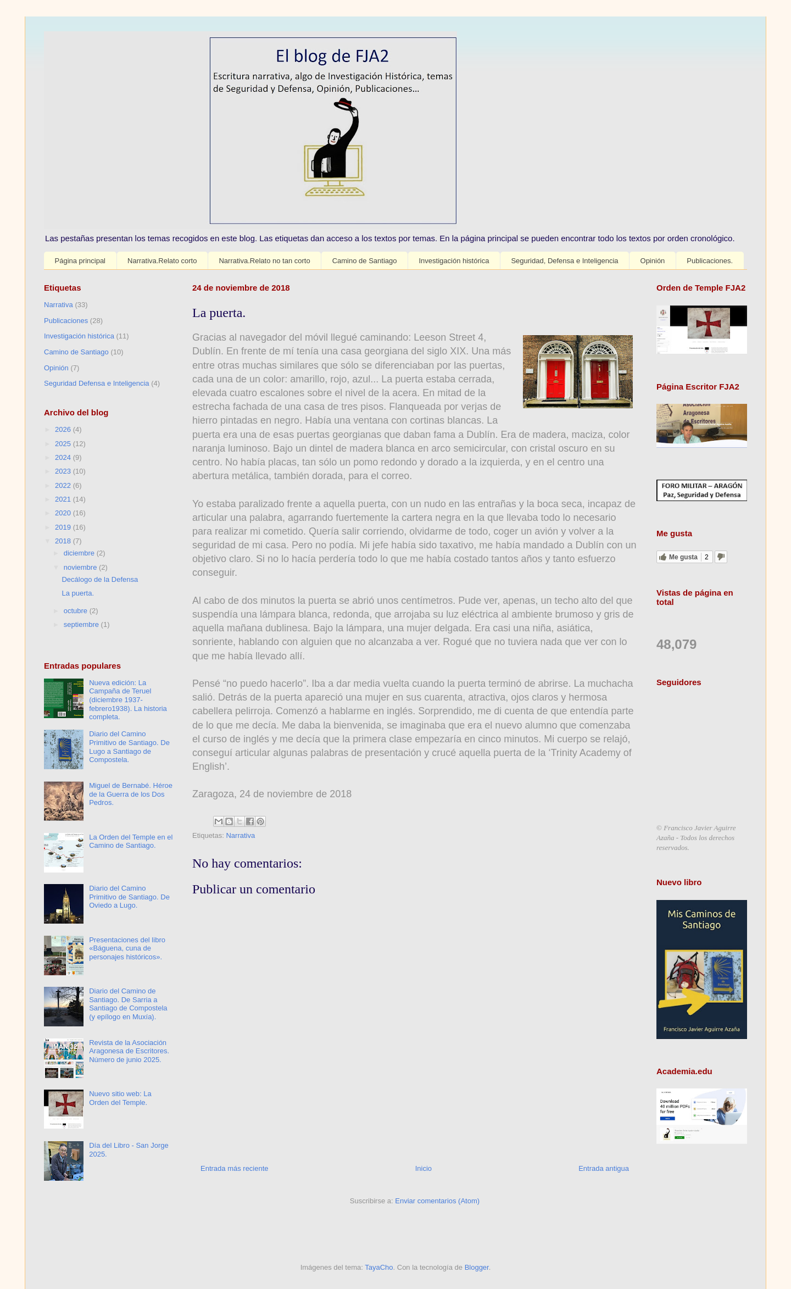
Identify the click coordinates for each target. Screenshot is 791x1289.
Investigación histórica (454, 261)
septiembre (82, 624)
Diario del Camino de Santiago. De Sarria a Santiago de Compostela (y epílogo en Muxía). (128, 1004)
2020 (64, 513)
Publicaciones (66, 320)
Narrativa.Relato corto (162, 261)
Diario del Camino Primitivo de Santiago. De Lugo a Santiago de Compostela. (129, 747)
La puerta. (78, 593)
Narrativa (240, 835)
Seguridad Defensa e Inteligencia (96, 383)
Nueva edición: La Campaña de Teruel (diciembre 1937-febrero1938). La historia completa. (128, 700)
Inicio (423, 1168)
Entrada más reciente (234, 1168)
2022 (64, 485)
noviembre (81, 567)
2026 (64, 429)
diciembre (80, 553)
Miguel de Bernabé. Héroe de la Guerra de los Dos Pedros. (130, 794)
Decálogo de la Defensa (100, 579)
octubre (77, 611)
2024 (64, 457)
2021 (64, 499)
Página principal (80, 261)
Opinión (652, 261)
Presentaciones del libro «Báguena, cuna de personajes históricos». (127, 948)
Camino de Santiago (364, 261)
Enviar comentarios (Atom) (437, 1201)
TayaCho (379, 1267)
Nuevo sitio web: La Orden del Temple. (120, 1098)
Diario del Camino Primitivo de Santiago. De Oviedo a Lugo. (129, 896)
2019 (64, 527)
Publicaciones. (710, 261)
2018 (64, 541)
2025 (64, 444)
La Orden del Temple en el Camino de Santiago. (130, 841)
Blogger (477, 1267)
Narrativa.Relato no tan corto (264, 261)
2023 (64, 471)
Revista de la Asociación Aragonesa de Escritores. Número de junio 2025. (129, 1051)
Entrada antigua (603, 1168)
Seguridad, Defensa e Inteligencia (564, 261)
